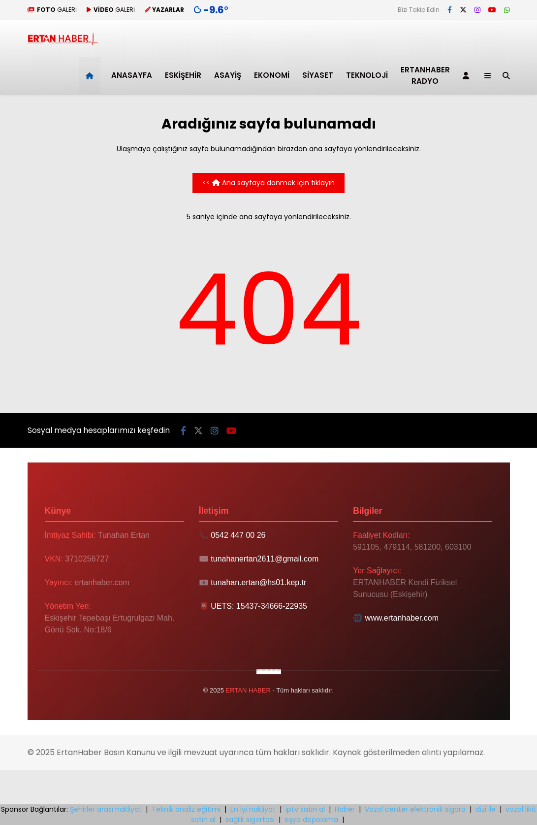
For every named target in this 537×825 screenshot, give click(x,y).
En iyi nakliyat (253, 809)
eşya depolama (311, 820)
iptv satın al (305, 809)
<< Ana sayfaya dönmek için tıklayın (268, 183)
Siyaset (317, 75)
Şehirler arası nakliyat (106, 809)
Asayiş (227, 75)
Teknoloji (367, 75)
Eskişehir (183, 75)
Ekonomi (271, 75)
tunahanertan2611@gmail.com (264, 559)
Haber (345, 809)
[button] (91, 75)
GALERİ (52, 9)
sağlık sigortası (250, 820)
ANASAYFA (131, 75)
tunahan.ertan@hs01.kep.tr (258, 582)
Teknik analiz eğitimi (186, 809)
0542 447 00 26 (238, 535)
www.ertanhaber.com (402, 618)
